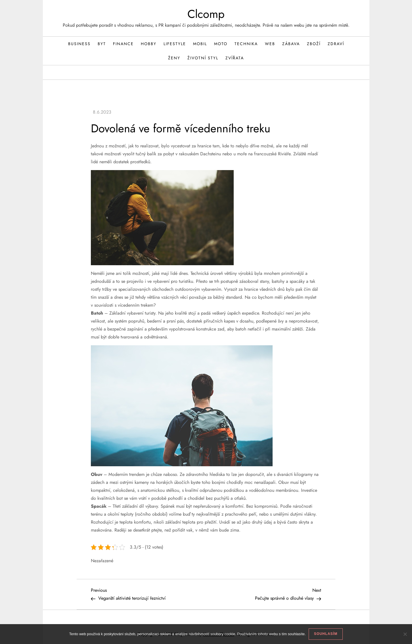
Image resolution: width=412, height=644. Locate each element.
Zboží (314, 44)
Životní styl (202, 58)
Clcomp (206, 14)
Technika (246, 44)
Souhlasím (326, 634)
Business (79, 44)
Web (270, 44)
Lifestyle (175, 44)
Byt (102, 44)
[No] (405, 634)
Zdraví (336, 44)
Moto (220, 44)
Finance (123, 44)
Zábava (291, 44)
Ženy (174, 58)
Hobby (148, 44)
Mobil (200, 44)
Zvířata (234, 58)
